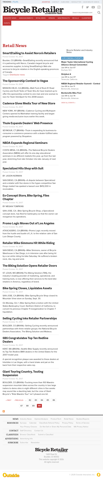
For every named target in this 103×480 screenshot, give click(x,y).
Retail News (41, 18)
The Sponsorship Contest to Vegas (25, 81)
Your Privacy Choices (28, 427)
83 (36, 400)
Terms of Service (82, 423)
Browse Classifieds (27, 434)
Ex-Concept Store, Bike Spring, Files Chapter (26, 197)
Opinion (51, 18)
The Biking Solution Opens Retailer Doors (30, 266)
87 (21, 405)
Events (7, 23)
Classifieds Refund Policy (49, 423)
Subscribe (65, 2)
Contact (55, 2)
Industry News (10, 18)
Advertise (46, 2)
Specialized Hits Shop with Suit (23, 168)
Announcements (26, 18)
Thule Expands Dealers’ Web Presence (28, 123)
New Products (64, 18)
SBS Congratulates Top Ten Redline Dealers (25, 339)
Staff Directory (26, 431)
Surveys (23, 423)
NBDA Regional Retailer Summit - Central (80, 83)
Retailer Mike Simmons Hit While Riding (29, 243)
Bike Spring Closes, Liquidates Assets (27, 288)
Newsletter (76, 2)
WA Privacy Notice (81, 427)
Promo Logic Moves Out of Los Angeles (28, 223)
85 (48, 400)
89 (33, 405)
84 (42, 400)
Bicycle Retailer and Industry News (79, 51)
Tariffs (15, 2)
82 (30, 400)
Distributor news (17, 74)
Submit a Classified (45, 434)
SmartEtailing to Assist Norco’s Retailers (29, 53)
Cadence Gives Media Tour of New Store (29, 103)
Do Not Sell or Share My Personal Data (55, 427)
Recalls (75, 18)
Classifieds (86, 18)
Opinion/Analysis (41, 419)
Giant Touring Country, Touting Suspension (23, 373)
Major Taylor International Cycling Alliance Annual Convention (77, 63)
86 (54, 400)
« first (8, 400)
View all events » (68, 103)
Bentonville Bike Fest (71, 93)
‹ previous (18, 400)
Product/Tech (56, 419)
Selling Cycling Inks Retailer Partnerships (30, 318)
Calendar (33, 423)
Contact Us (38, 431)
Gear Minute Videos (91, 2)
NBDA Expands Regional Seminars (25, 143)
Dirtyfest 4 (66, 74)
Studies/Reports (82, 419)
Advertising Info (26, 439)
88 (27, 405)
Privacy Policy (67, 423)
